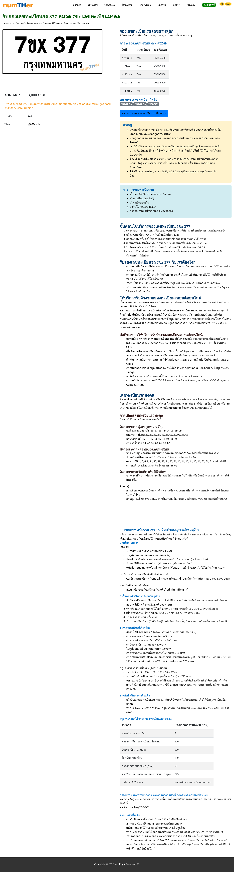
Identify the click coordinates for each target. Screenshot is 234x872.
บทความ (162, 5)
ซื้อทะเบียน (126, 5)
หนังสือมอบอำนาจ (137, 567)
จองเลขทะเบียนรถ (13, 23)
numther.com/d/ (216, 230)
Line (228, 4)
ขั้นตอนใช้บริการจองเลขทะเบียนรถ (150, 194)
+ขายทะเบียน (144, 5)
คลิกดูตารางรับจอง (160, 134)
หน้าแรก (77, 5)
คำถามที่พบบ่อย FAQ (142, 198)
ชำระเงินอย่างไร (139, 202)
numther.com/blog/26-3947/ (134, 807)
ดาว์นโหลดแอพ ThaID (143, 206)
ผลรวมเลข (93, 5)
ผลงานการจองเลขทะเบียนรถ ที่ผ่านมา (144, 113)
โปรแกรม (190, 5)
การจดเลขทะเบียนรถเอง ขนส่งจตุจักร (151, 211)
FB (222, 4)
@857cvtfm (34, 124)
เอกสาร (176, 5)
